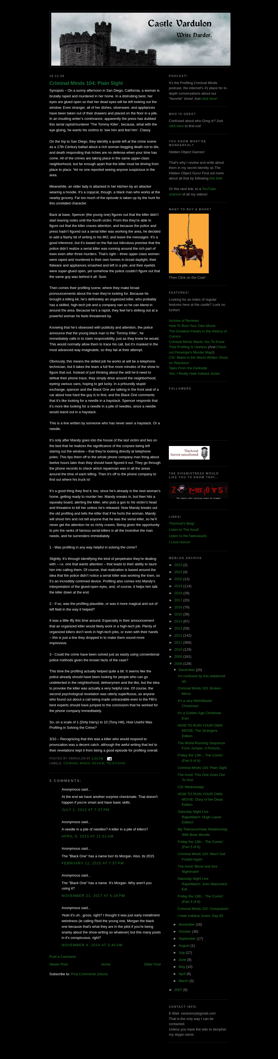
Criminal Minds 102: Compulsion (203, 909)
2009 (178, 656)
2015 (178, 614)
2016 (178, 607)
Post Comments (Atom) (89, 974)
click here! (210, 99)
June (183, 960)
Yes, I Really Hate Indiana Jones (194, 373)
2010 (178, 649)
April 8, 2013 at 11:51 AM (88, 836)
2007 (178, 990)
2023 (178, 565)
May (182, 967)
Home (106, 964)
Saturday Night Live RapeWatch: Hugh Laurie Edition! (199, 817)
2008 (178, 664)
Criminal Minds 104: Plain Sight (86, 83)
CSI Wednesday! (191, 787)
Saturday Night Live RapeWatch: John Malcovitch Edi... (202, 884)
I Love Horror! (179, 542)
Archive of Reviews (184, 321)
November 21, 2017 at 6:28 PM (93, 896)
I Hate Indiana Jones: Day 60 (200, 916)
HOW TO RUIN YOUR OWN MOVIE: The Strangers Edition (200, 730)
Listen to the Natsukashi (188, 536)
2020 (178, 579)
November (187, 924)
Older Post (152, 964)
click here (176, 126)
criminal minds (77, 763)
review (98, 763)
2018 (178, 593)
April (183, 974)
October (185, 931)
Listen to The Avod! (184, 530)
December (187, 670)
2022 (178, 572)
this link (215, 178)
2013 (178, 628)
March (184, 981)
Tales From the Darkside (188, 368)
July (182, 953)
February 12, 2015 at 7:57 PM (93, 863)
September (188, 938)
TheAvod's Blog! (181, 523)
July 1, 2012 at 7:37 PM (85, 810)
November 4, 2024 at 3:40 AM (92, 945)
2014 (178, 621)
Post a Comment (62, 957)
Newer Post (58, 964)
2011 (178, 642)
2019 (178, 586)
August (185, 946)
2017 (178, 600)
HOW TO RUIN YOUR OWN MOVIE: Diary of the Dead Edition (200, 799)
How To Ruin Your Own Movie (192, 326)
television (115, 763)
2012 (178, 635)
